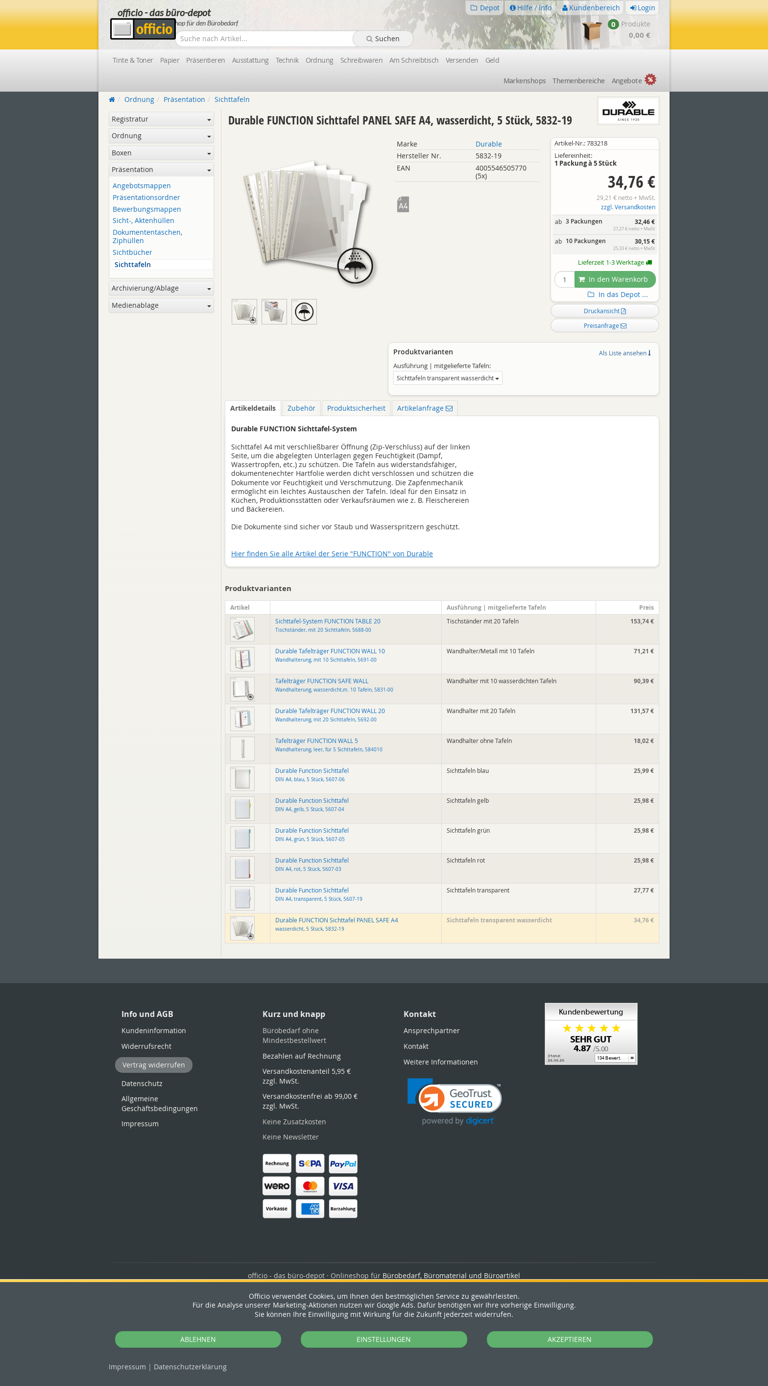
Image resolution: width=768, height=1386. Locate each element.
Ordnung (320, 60)
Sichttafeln (133, 265)
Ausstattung (250, 60)
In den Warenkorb (613, 279)
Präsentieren (205, 60)
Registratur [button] (161, 119)
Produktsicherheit (356, 408)
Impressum (127, 1366)
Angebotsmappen (142, 186)
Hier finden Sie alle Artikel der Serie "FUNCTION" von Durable (332, 553)
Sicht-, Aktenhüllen (143, 221)
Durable (489, 143)
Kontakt (416, 1046)
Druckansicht (605, 311)
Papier (170, 60)
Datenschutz (190, 1366)
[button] (455, 1102)
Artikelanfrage (425, 408)
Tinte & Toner (133, 60)
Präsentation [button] (161, 169)
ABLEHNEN (198, 1339)
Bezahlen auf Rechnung (302, 1056)
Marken (525, 80)
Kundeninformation (153, 1030)
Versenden (462, 60)
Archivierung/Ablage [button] (161, 288)
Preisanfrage (605, 325)
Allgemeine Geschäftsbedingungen (159, 1103)
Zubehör (301, 408)
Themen (578, 80)
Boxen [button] (161, 152)
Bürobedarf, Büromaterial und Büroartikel (451, 1275)
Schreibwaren (361, 60)
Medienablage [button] (161, 305)
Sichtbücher (132, 252)
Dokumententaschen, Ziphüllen (147, 236)
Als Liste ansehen (624, 353)
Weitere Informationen (441, 1061)
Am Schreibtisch (414, 60)
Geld (492, 60)
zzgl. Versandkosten (628, 207)
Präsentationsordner (146, 198)
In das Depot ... (616, 294)
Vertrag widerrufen (153, 1064)
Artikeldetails (253, 408)
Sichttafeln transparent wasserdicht (448, 378)
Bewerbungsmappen (147, 209)
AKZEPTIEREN (570, 1339)
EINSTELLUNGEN (384, 1339)
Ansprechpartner (432, 1030)
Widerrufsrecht (146, 1046)
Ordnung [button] (161, 135)
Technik (287, 60)
